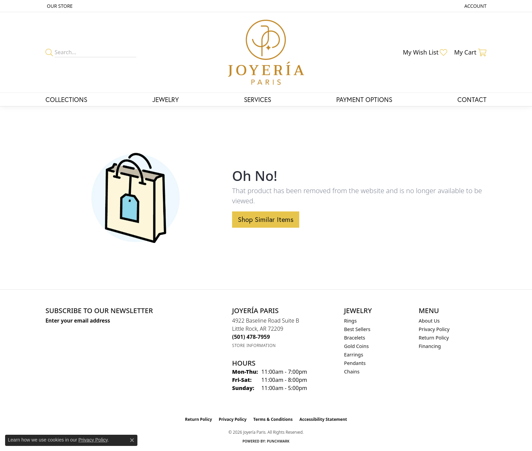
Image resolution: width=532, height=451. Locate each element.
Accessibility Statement (323, 419)
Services (257, 99)
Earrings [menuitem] (353, 354)
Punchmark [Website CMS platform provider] (278, 441)
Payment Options (364, 99)
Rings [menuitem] (350, 320)
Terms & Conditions (273, 419)
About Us (429, 320)
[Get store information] (254, 345)
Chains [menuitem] (352, 371)
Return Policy (434, 337)
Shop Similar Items (265, 219)
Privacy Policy (434, 329)
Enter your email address (77, 320)
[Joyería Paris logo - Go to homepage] (266, 52)
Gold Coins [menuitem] (356, 346)
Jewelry (165, 99)
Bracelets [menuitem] (354, 337)
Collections (66, 99)
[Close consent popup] (132, 440)
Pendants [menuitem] (355, 363)
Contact (472, 99)
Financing (430, 346)
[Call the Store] (251, 337)
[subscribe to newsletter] (144, 333)
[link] (59, 6)
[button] (475, 6)
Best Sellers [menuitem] (357, 329)
